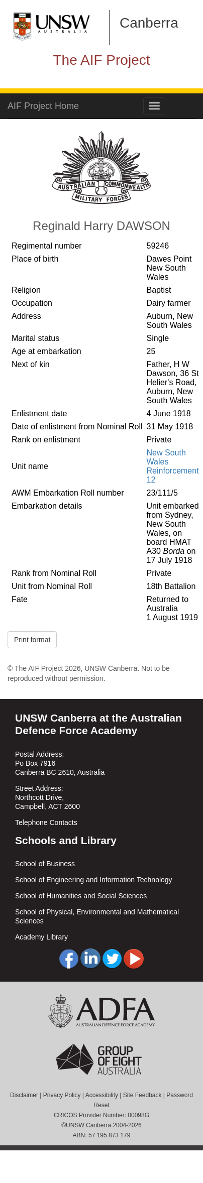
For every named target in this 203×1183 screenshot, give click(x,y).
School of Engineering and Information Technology (93, 880)
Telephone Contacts (46, 822)
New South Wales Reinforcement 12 (173, 466)
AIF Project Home (43, 106)
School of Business (45, 864)
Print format (32, 640)
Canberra (149, 23)
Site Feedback (142, 1095)
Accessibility (101, 1095)
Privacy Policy (62, 1095)
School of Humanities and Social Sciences (81, 896)
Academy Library (41, 937)
